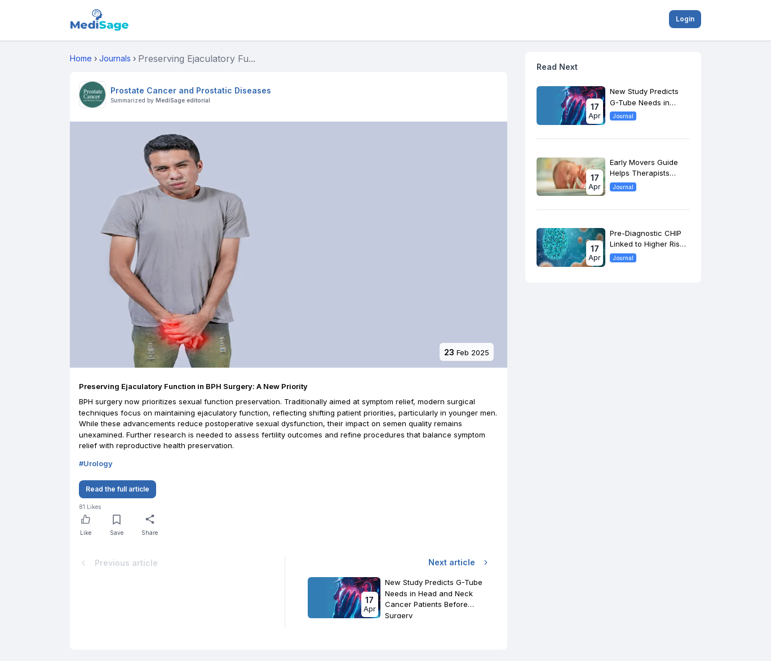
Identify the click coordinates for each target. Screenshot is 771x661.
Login (685, 19)
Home (81, 58)
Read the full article (117, 489)
